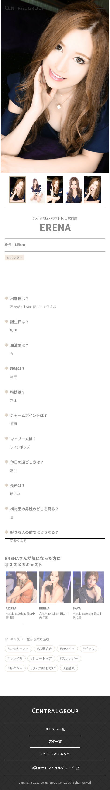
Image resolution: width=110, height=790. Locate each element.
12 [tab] (64, 630)
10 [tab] (57, 630)
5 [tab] (38, 630)
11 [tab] (60, 630)
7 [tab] (45, 630)
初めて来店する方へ (55, 753)
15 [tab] (75, 630)
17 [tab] (83, 630)
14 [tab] (71, 630)
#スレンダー (69, 662)
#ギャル (88, 652)
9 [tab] (53, 630)
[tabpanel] (21, 601)
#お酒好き (44, 652)
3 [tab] (30, 630)
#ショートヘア (41, 662)
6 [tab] (42, 630)
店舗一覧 (55, 741)
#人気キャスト (18, 652)
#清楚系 (69, 671)
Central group (25, 8)
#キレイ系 (15, 662)
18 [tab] (86, 630)
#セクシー (15, 671)
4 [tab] (34, 630)
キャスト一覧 (55, 729)
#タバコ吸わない (43, 671)
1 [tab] (23, 630)
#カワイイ (67, 652)
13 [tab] (68, 630)
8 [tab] (49, 630)
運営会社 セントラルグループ (52, 767)
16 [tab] (79, 630)
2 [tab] (27, 630)
